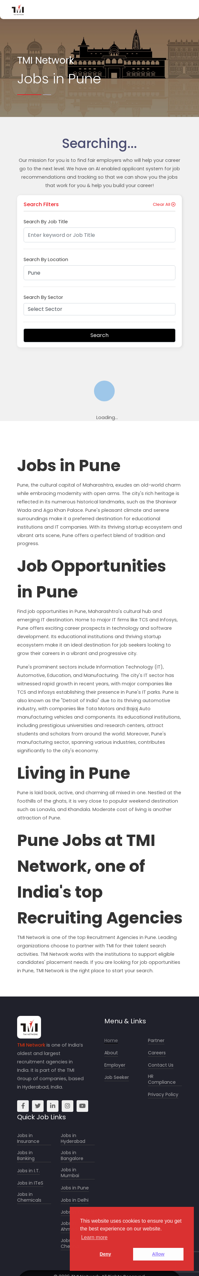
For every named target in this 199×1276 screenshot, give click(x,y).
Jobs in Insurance (28, 1138)
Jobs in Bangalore (72, 1156)
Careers (157, 1053)
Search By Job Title (46, 221)
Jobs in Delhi (75, 1200)
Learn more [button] (94, 1237)
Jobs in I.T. (28, 1171)
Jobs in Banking (26, 1156)
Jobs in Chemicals (29, 1197)
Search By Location (46, 259)
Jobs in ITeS (30, 1183)
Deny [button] (105, 1254)
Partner (156, 1041)
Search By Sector (43, 297)
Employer (114, 1065)
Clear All (164, 204)
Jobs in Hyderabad (73, 1138)
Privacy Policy (163, 1094)
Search (99, 335)
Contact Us (160, 1065)
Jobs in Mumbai (70, 1173)
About (111, 1053)
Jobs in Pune (75, 1188)
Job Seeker (116, 1077)
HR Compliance (162, 1079)
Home (111, 1041)
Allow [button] (158, 1254)
